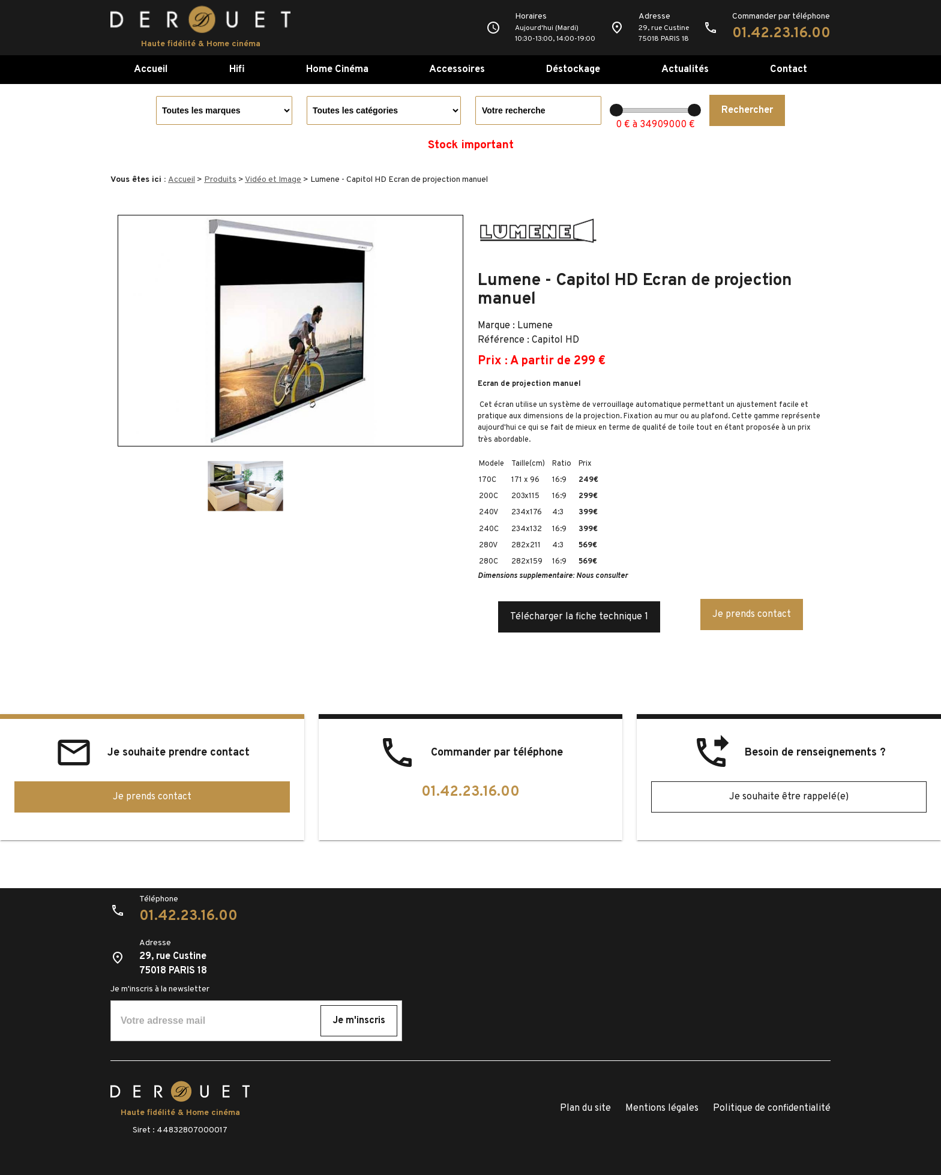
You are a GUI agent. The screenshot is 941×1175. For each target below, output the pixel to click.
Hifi (237, 69)
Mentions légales (662, 1108)
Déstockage (573, 69)
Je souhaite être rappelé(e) (789, 797)
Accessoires (457, 69)
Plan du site (585, 1108)
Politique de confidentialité (772, 1108)
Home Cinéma (337, 69)
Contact (788, 69)
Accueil (151, 69)
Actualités (685, 69)
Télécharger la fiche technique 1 (579, 617)
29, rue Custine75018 (664, 33)
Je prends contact (751, 615)
